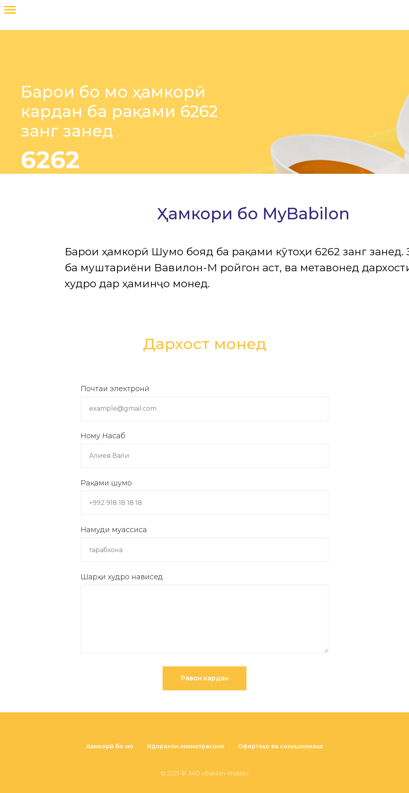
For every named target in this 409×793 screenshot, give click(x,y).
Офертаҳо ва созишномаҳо (280, 746)
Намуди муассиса (114, 529)
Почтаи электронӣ (115, 388)
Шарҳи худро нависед (122, 576)
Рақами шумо (106, 483)
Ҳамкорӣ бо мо (109, 746)
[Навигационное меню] (10, 10)
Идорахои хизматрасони (185, 746)
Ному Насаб (103, 435)
